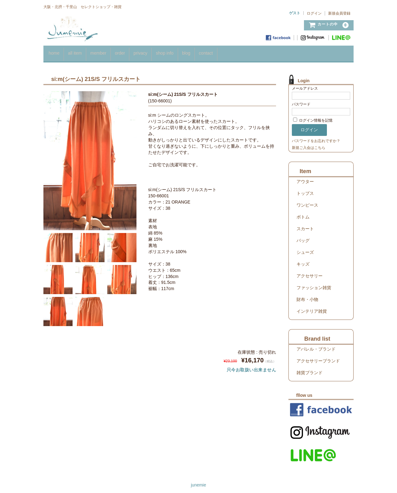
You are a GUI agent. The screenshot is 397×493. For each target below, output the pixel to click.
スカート (305, 225)
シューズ (305, 249)
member (107, 52)
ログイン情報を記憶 (312, 117)
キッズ (303, 260)
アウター (305, 178)
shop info (186, 52)
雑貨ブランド (310, 369)
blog (212, 52)
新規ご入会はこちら (308, 144)
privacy (158, 52)
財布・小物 (307, 296)
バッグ (303, 237)
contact (236, 52)
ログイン (314, 13)
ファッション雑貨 (314, 284)
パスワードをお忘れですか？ (316, 138)
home (55, 52)
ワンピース (307, 201)
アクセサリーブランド (318, 357)
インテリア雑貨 (312, 308)
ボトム (303, 213)
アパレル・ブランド (316, 345)
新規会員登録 (339, 13)
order (133, 52)
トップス (305, 190)
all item (80, 52)
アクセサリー (310, 272)
